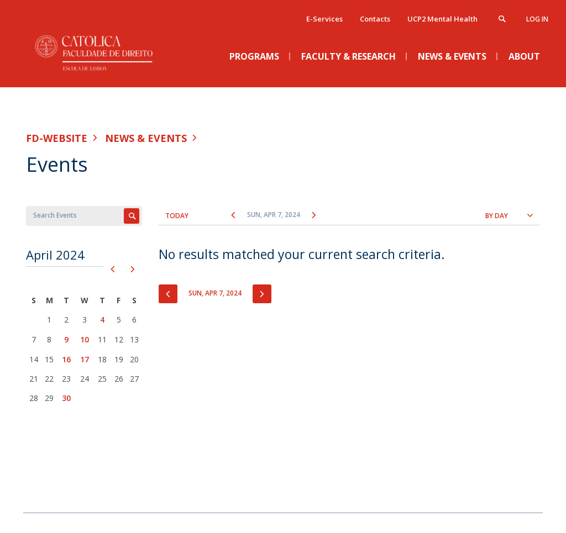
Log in (537, 19)
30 (66, 398)
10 (84, 339)
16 (66, 359)
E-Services (324, 19)
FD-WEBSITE (56, 138)
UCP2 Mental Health (442, 19)
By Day (496, 215)
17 (84, 359)
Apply (131, 216)
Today (176, 215)
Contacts (375, 19)
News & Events (146, 138)
